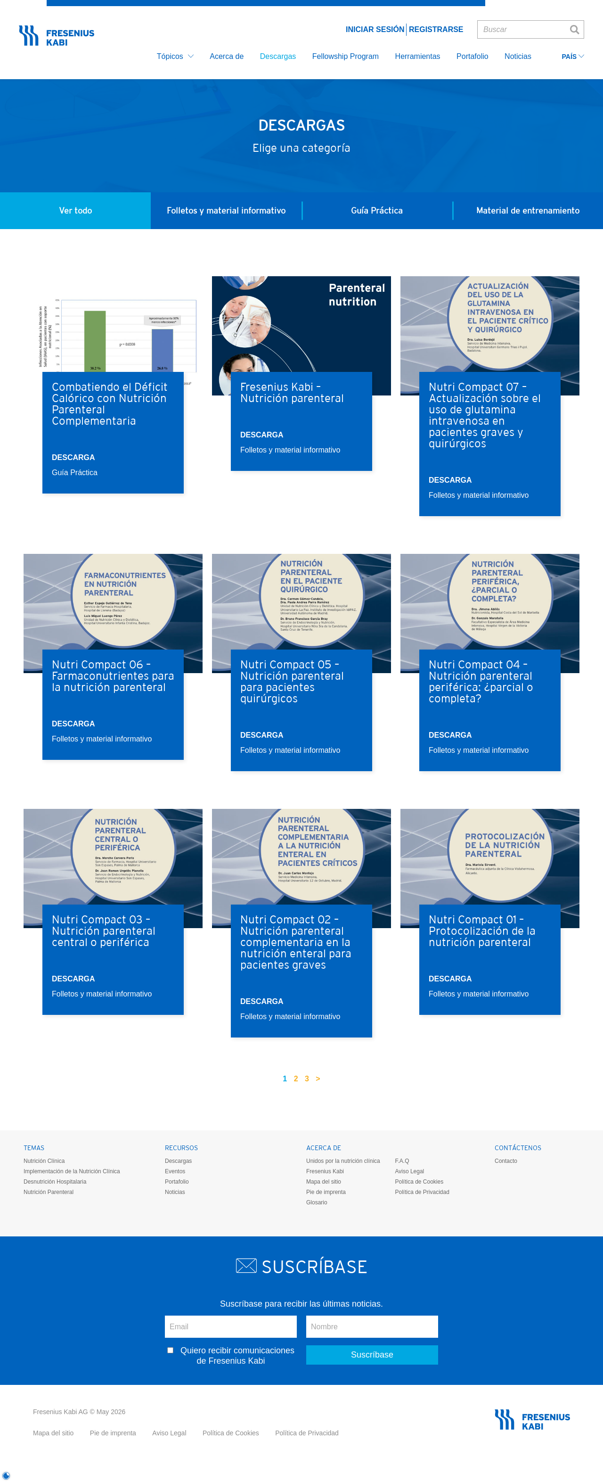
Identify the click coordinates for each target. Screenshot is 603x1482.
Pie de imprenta (326, 1192)
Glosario (316, 1202)
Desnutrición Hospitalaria (55, 1182)
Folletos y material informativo (226, 210)
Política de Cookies (419, 1182)
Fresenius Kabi (325, 1171)
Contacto (506, 1161)
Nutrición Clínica (44, 1161)
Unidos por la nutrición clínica (343, 1161)
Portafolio (177, 1182)
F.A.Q (402, 1161)
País (573, 56)
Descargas (178, 1161)
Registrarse (436, 29)
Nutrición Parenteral (48, 1192)
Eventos (175, 1171)
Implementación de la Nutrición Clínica (72, 1171)
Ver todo (75, 210)
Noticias (175, 1192)
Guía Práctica (377, 210)
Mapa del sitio (323, 1182)
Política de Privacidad (422, 1192)
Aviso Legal (409, 1171)
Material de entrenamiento (527, 210)
